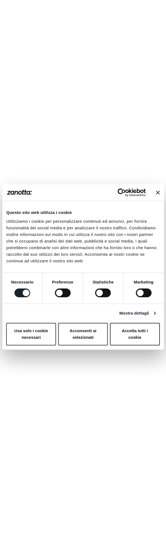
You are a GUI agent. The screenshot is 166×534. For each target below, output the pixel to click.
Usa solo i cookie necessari (31, 334)
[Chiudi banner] (158, 192)
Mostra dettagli (134, 313)
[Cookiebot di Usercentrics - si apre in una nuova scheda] (121, 192)
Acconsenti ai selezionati (83, 334)
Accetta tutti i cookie (135, 334)
